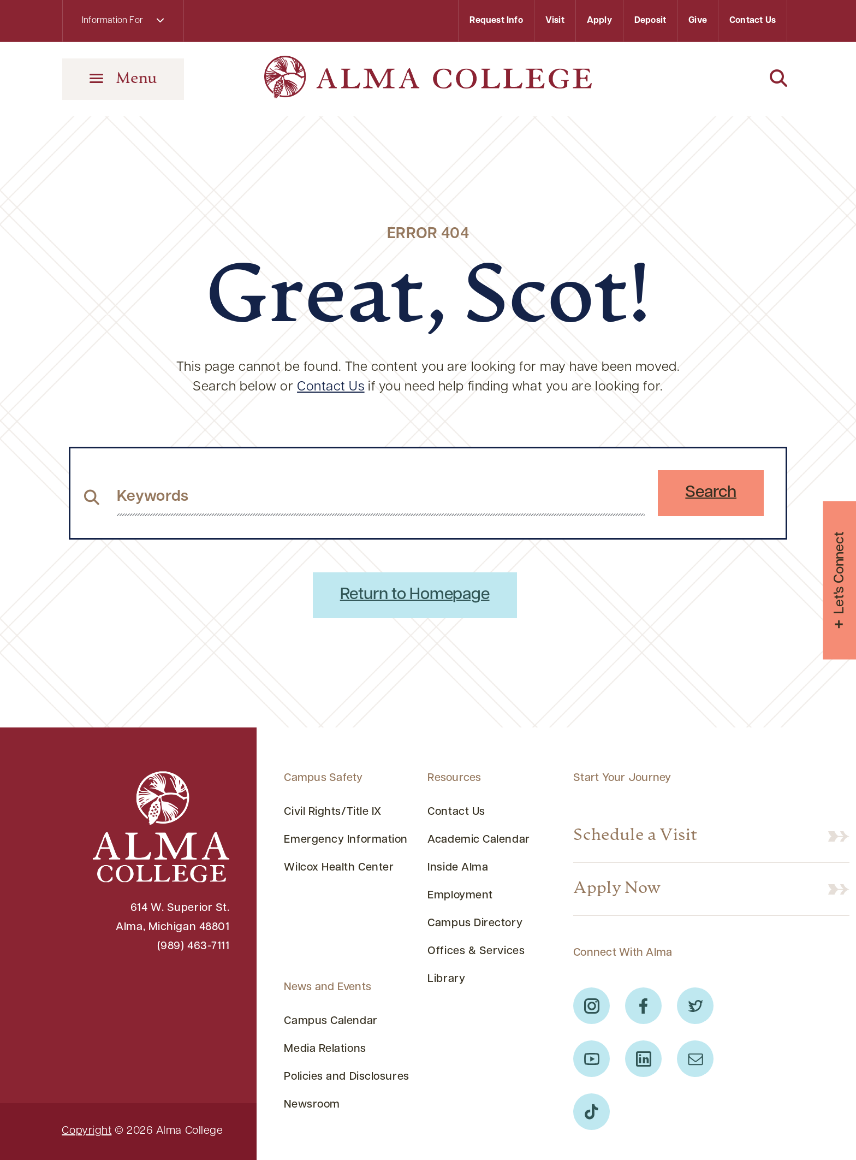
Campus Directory (474, 923)
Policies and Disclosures (346, 1077)
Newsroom (312, 1104)
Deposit (650, 20)
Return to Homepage (415, 595)
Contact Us (752, 20)
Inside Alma (457, 867)
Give (697, 20)
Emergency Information (346, 840)
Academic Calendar (478, 840)
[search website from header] (381, 497)
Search (710, 492)
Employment (460, 895)
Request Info (495, 20)
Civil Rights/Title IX (333, 812)
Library (446, 979)
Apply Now (617, 888)
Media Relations (325, 1049)
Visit (554, 20)
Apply (599, 20)
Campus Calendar (330, 1021)
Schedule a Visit (635, 835)
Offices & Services (476, 951)
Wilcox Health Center (339, 867)
